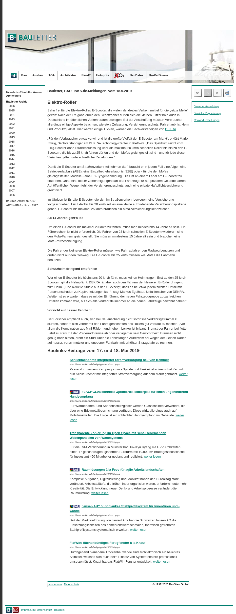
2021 (12, 128)
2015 (12, 154)
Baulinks (59, 609)
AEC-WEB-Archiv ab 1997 (22, 205)
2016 (12, 150)
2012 (12, 168)
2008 (12, 186)
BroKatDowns (158, 75)
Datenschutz (71, 584)
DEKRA (170, 129)
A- (217, 92)
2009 (12, 181)
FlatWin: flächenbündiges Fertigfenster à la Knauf (107, 543)
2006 (12, 194)
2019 (12, 137)
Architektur (68, 75)
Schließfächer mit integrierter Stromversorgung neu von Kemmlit (119, 360)
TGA (52, 75)
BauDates (136, 75)
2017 (12, 146)
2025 (12, 110)
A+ (197, 92)
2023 (12, 119)
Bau (24, 75)
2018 (12, 141)
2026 (12, 106)
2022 (12, 123)
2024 (12, 114)
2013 (12, 163)
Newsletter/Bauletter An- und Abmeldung (24, 94)
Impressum (55, 584)
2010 (12, 177)
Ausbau (37, 75)
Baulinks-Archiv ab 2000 (21, 200)
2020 (12, 132)
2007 (12, 190)
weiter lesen (152, 456)
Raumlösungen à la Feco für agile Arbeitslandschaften (123, 469)
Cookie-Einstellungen (206, 120)
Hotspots (102, 75)
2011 (12, 172)
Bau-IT (86, 75)
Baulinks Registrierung (207, 113)
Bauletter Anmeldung (206, 106)
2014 (12, 159)
